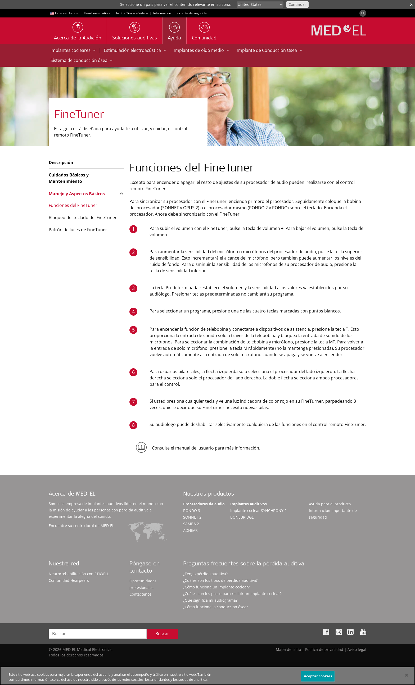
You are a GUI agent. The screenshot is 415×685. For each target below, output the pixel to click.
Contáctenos (140, 594)
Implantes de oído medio (201, 50)
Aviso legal (357, 649)
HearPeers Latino (97, 13)
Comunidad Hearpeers (69, 580)
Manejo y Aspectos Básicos (77, 194)
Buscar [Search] (162, 634)
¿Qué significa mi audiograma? (210, 600)
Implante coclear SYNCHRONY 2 (258, 510)
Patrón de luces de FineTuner (78, 230)
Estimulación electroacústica (135, 50)
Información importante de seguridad (180, 13)
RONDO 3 (191, 510)
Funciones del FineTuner (73, 205)
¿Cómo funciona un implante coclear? (216, 586)
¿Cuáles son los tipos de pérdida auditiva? (220, 580)
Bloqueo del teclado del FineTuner (83, 217)
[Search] (362, 13)
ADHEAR (190, 530)
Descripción (61, 162)
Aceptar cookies (318, 677)
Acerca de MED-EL (72, 494)
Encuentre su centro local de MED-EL (81, 525)
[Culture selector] (260, 4)
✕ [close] (411, 4)
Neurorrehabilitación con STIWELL (79, 573)
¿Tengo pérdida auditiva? (205, 573)
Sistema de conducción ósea (81, 60)
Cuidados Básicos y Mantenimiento (69, 178)
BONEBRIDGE (242, 517)
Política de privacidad (324, 649)
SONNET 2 (192, 517)
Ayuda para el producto (330, 503)
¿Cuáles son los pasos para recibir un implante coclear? (232, 593)
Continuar (297, 4)
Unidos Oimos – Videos (131, 13)
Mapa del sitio (288, 649)
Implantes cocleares (73, 50)
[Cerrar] (406, 677)
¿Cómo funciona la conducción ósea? (215, 606)
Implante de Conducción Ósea (269, 50)
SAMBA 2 (191, 523)
